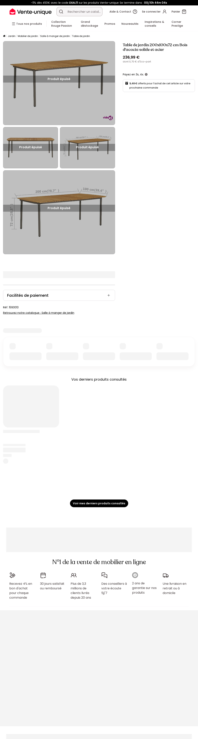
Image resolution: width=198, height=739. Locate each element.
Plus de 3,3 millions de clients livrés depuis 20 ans (81, 590)
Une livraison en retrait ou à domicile (174, 588)
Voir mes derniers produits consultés (99, 503)
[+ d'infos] (146, 74)
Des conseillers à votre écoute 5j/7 (114, 588)
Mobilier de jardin (28, 36)
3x (137, 74)
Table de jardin (81, 36)
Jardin (11, 36)
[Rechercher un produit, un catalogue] (61, 11)
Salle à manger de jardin (55, 36)
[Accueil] (4, 36)
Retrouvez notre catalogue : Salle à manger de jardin (38, 313)
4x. (142, 74)
